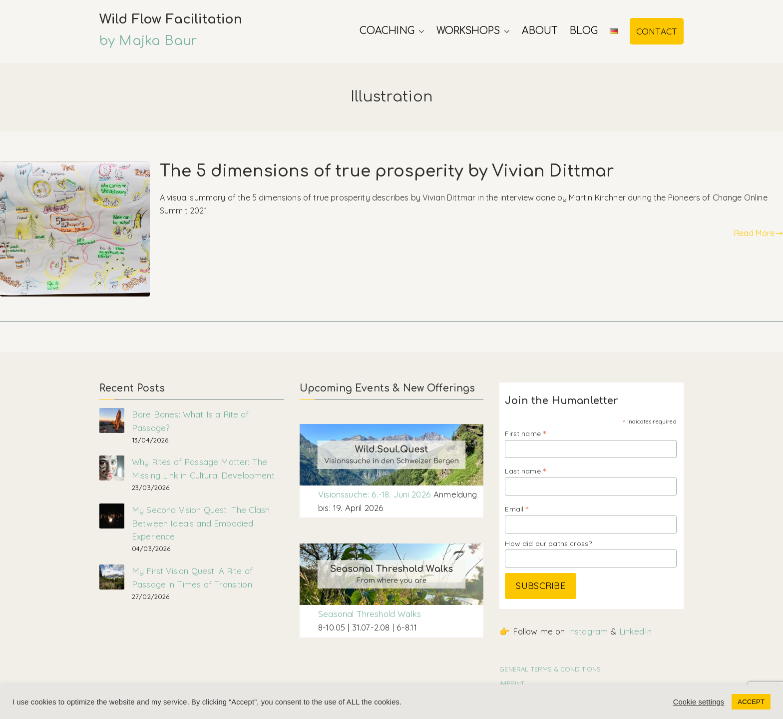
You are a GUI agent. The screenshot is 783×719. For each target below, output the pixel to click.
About (540, 31)
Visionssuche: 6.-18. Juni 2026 (375, 494)
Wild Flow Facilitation (171, 19)
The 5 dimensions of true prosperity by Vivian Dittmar (387, 171)
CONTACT (656, 31)
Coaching (392, 31)
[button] (419, 31)
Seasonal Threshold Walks (369, 613)
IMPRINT (511, 684)
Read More (758, 233)
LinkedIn (635, 631)
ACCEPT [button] (751, 702)
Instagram (588, 631)
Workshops (473, 31)
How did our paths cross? (548, 543)
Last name (525, 471)
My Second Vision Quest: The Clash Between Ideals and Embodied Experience (201, 523)
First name (525, 433)
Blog (584, 31)
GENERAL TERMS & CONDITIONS (550, 669)
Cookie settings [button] (699, 702)
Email (516, 509)
